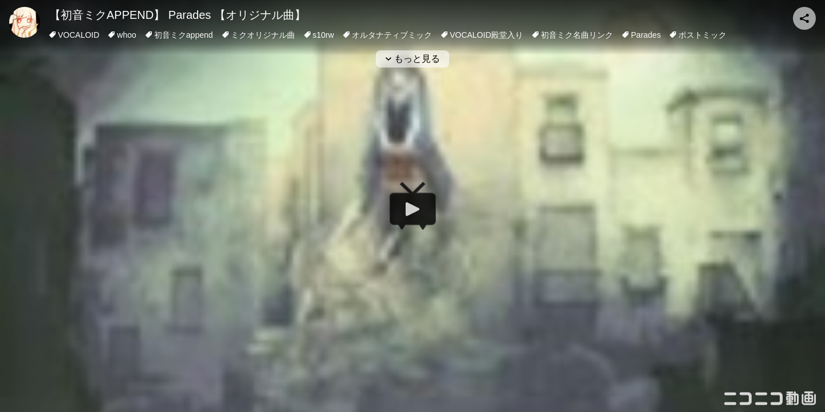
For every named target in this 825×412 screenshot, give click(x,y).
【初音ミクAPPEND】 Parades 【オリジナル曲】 (177, 15)
